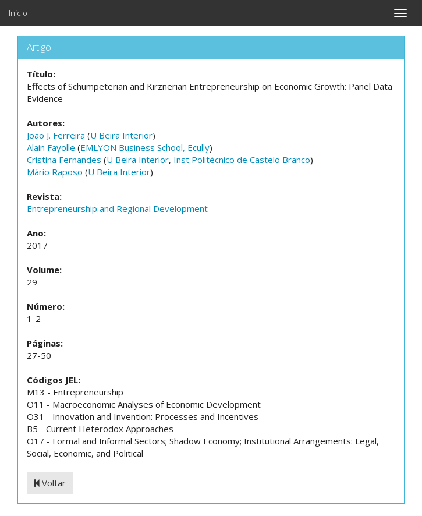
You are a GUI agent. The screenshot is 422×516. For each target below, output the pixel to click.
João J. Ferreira (56, 135)
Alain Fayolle (51, 147)
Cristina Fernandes (64, 159)
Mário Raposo (55, 172)
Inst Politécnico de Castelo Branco (241, 159)
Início (18, 13)
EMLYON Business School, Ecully (145, 147)
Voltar (50, 483)
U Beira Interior (121, 135)
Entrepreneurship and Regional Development (117, 208)
